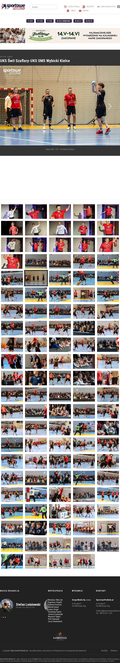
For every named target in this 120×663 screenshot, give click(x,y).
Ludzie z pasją (71, 7)
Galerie (84, 11)
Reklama (114, 650)
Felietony (88, 7)
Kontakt (104, 650)
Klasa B (89, 21)
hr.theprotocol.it (59, 650)
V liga (49, 21)
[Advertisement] (55, 177)
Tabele (71, 11)
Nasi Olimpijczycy (106, 7)
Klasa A (78, 21)
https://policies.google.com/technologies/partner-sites (58, 659)
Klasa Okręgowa (63, 21)
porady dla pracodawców (76, 650)
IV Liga (40, 21)
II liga (30, 21)
